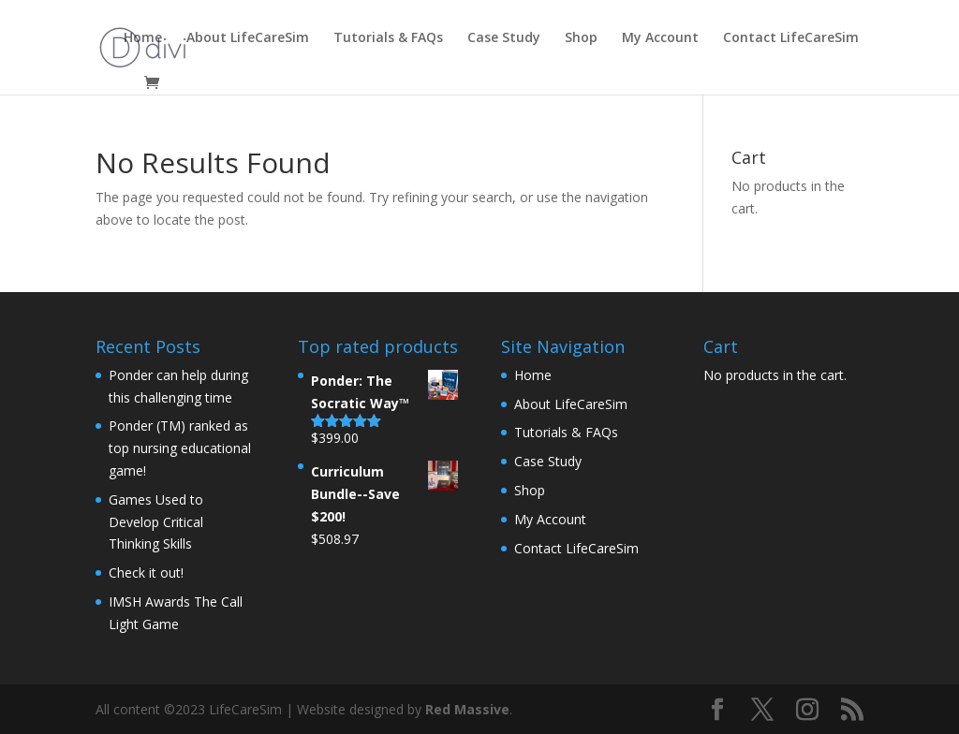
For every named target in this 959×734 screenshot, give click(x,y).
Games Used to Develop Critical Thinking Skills (156, 522)
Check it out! (146, 572)
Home (143, 38)
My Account (660, 38)
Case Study (503, 38)
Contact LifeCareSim (791, 38)
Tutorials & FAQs (388, 38)
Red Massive (467, 709)
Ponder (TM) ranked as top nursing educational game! (180, 448)
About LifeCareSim (247, 38)
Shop (581, 38)
